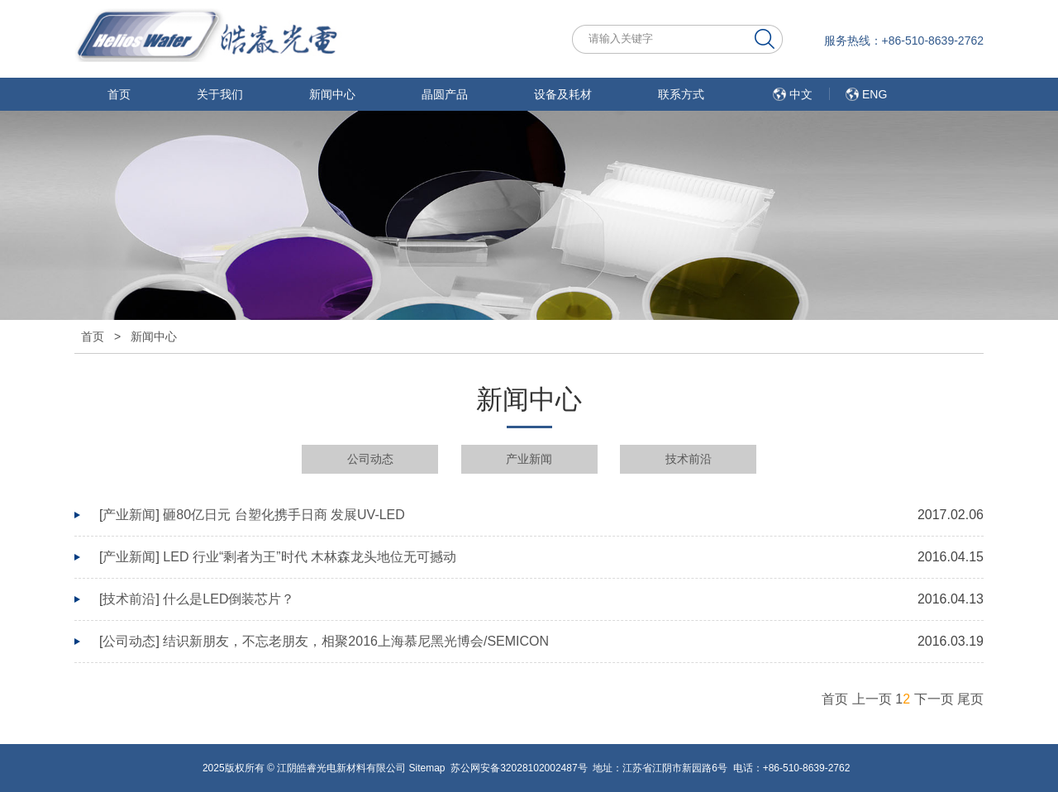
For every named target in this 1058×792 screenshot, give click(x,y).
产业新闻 (529, 458)
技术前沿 (688, 458)
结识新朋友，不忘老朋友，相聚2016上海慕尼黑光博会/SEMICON (356, 641)
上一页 (872, 699)
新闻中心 (332, 94)
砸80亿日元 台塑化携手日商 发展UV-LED (283, 515)
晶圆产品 (445, 94)
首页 (119, 94)
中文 (801, 94)
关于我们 (220, 94)
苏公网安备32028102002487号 (518, 768)
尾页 (970, 699)
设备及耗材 (563, 94)
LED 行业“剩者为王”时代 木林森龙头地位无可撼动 (309, 557)
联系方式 (681, 94)
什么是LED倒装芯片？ (228, 599)
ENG (874, 94)
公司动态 (370, 458)
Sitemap (426, 768)
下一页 (934, 699)
